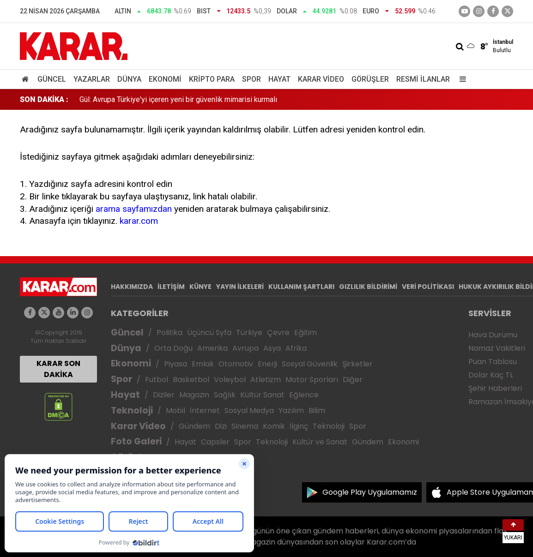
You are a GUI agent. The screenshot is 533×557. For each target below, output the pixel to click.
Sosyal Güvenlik (310, 364)
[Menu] (460, 79)
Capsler (215, 442)
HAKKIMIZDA (132, 286)
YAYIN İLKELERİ (240, 286)
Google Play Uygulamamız (369, 492)
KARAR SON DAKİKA (58, 369)
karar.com (139, 221)
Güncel (51, 79)
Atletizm (265, 379)
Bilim (317, 410)
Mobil (175, 410)
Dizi (221, 426)
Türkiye (249, 332)
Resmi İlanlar (423, 79)
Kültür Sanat (262, 394)
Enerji (267, 364)
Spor (251, 79)
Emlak (203, 364)
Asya (272, 348)
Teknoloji (132, 410)
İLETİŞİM (171, 286)
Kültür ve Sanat (319, 442)
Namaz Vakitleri (496, 348)
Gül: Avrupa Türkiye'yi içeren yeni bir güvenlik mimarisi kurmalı (178, 99)
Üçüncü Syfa (209, 332)
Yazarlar (91, 79)
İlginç (299, 426)
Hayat (279, 79)
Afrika (296, 348)
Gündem (194, 426)
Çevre (278, 332)
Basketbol (191, 379)
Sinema (244, 426)
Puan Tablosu (492, 361)
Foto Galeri (136, 441)
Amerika (212, 348)
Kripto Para (212, 79)
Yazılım (291, 410)
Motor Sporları (311, 379)
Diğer (353, 379)
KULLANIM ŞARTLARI (301, 286)
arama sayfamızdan (134, 209)
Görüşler (370, 79)
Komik (274, 426)
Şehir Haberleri (495, 388)
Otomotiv (235, 364)
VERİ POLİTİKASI (428, 286)
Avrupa (245, 348)
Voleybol (230, 379)
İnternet (205, 410)
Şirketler (357, 364)
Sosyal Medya (249, 410)
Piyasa (175, 364)
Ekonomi (165, 79)
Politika (169, 332)
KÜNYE (200, 286)
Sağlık (225, 394)
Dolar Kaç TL (490, 375)
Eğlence (304, 394)
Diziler (164, 394)
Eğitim (305, 332)
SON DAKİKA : (44, 99)
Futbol (156, 379)
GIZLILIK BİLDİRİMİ (368, 286)
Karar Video (321, 79)
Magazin (194, 394)
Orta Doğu (173, 348)
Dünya (129, 79)
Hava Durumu (492, 334)
